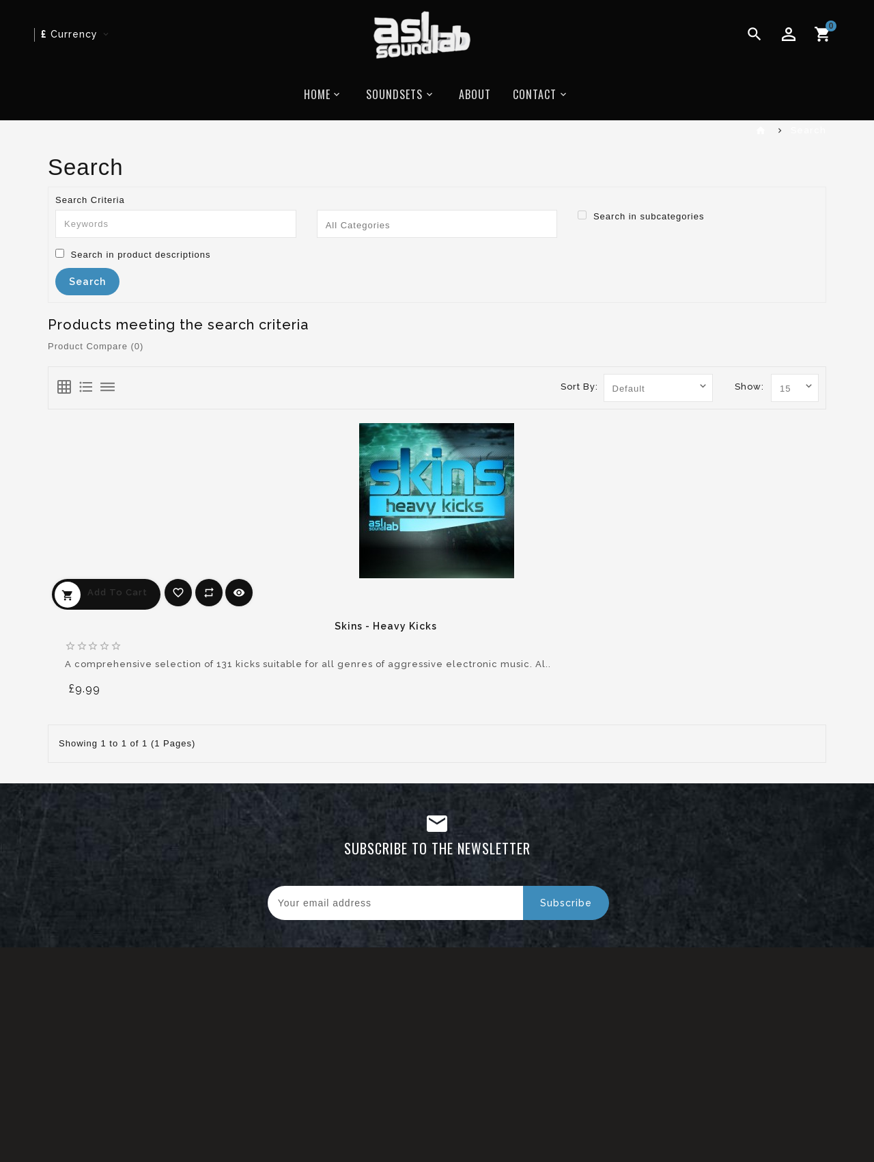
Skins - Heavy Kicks (386, 626)
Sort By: (579, 386)
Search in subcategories (641, 216)
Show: (749, 386)
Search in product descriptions (132, 254)
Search (808, 130)
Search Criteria (90, 200)
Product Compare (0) (95, 346)
